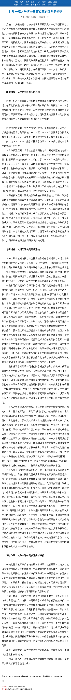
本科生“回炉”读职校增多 (17, 686)
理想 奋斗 (18, 5)
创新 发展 (18, 2)
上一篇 (4, 686)
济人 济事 (52, 5)
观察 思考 (30, 2)
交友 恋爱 (52, 2)
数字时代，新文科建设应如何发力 (20, 689)
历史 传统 (41, 5)
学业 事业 (30, 5)
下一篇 (4, 689)
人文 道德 (41, 2)
